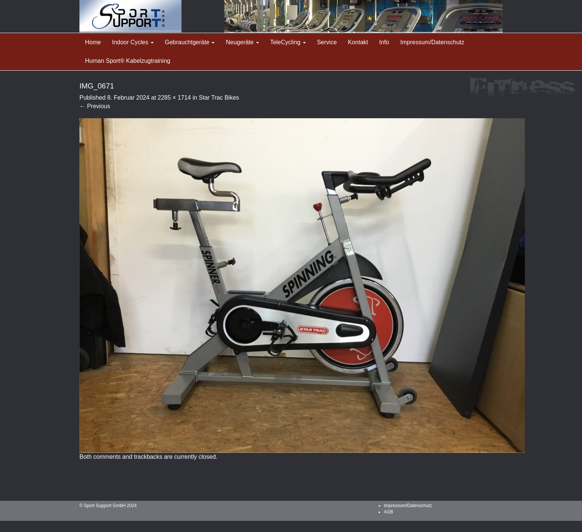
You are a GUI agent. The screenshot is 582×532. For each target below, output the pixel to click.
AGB (388, 512)
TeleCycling (288, 42)
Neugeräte (242, 42)
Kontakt (358, 42)
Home (93, 42)
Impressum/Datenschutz (432, 42)
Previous (94, 106)
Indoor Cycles (133, 42)
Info (384, 42)
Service (327, 42)
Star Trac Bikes (219, 97)
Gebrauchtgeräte (190, 42)
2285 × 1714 (174, 97)
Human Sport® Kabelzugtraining (127, 61)
